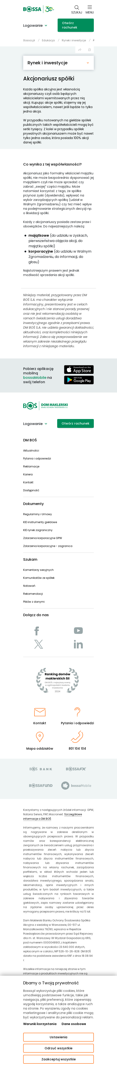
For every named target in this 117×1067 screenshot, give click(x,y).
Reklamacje (31, 466)
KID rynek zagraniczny (38, 530)
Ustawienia (58, 1037)
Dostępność (31, 490)
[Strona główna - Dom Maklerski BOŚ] (38, 9)
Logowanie (33, 25)
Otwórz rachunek (69, 25)
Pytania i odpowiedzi (37, 458)
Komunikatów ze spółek (39, 578)
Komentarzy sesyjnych (38, 570)
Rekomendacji (33, 594)
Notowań (29, 586)
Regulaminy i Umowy (37, 514)
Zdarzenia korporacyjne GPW (42, 538)
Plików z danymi (34, 602)
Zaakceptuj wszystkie (59, 1059)
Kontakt (28, 482)
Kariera (28, 474)
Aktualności (31, 450)
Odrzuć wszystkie (58, 1048)
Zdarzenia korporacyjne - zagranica (47, 546)
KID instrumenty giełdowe (40, 522)
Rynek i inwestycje (48, 63)
